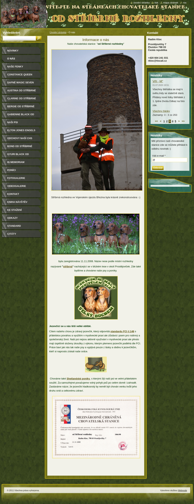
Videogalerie (16, 186)
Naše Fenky (15, 66)
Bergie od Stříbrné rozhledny (20, 108)
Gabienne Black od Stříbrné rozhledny (21, 116)
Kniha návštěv (17, 202)
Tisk (156, 2)
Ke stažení (14, 209)
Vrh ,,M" (158, 81)
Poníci (11, 170)
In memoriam (15, 162)
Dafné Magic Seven (20, 82)
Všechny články (161, 111)
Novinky (12, 50)
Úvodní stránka (58, 32)
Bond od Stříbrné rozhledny (19, 147)
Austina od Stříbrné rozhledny (21, 92)
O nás (11, 58)
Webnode (182, 490)
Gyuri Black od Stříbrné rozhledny (21, 155)
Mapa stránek (170, 2)
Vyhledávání (11, 32)
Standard (14, 225)
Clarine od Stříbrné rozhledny (21, 100)
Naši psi (12, 122)
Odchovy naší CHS (19, 138)
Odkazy (12, 217)
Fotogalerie (16, 178)
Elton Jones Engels (21, 130)
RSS (184, 2)
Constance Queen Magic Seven (19, 76)
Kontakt (13, 194)
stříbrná (67, 266)
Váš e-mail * (159, 155)
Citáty (11, 233)
